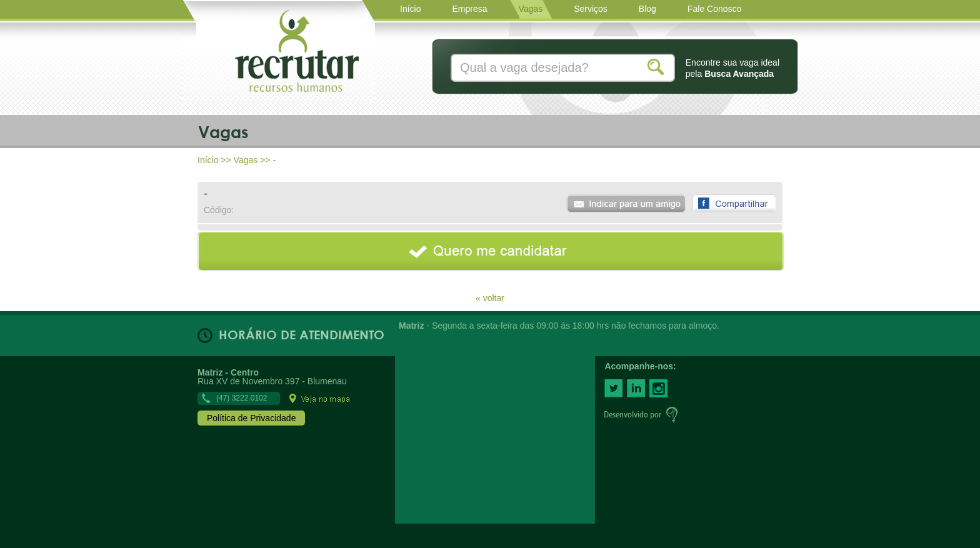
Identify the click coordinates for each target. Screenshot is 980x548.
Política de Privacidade (251, 418)
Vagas (246, 160)
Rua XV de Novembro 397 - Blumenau (274, 384)
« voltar (490, 297)
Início (208, 160)
